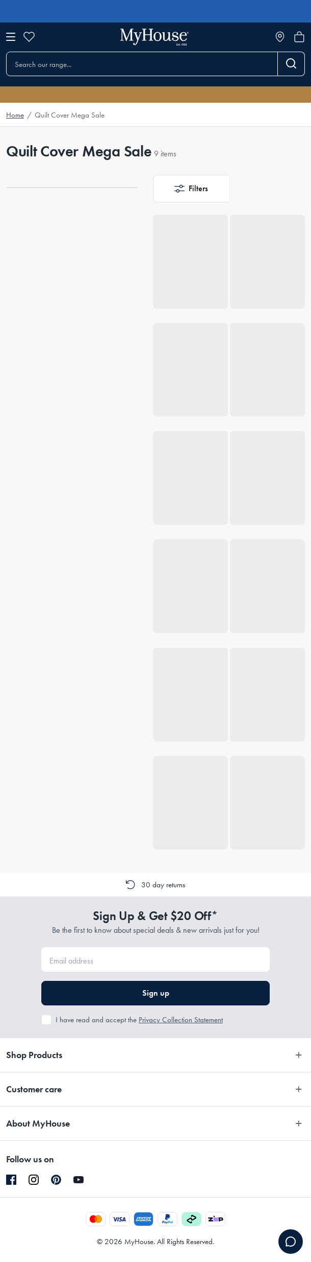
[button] (191, 188)
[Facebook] (11, 1180)
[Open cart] (299, 36)
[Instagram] (34, 1180)
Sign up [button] (155, 993)
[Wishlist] (29, 36)
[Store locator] (280, 36)
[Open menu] (10, 36)
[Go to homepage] (154, 37)
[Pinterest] (56, 1180)
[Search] (291, 64)
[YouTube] (78, 1180)
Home (15, 115)
